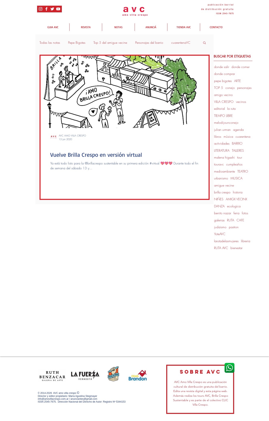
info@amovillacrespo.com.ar (53, 399)
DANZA (219, 206)
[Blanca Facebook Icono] (46, 8)
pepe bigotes (223, 81)
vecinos (241, 101)
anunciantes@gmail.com (84, 399)
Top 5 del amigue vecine (110, 42)
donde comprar (224, 73)
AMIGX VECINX (236, 199)
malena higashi (224, 157)
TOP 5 (218, 87)
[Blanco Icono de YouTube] (58, 8)
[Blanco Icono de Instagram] (40, 8)
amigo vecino (223, 95)
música (228, 136)
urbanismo (221, 178)
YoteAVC (219, 234)
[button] (204, 43)
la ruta (231, 108)
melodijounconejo (226, 122)
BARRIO (237, 143)
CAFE (240, 220)
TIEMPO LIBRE (223, 115)
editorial (219, 108)
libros (217, 136)
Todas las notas (50, 42)
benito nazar (222, 213)
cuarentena (243, 136)
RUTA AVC (221, 248)
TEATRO (242, 171)
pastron (234, 227)
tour (239, 157)
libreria (245, 241)
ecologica (234, 206)
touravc (219, 164)
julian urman (222, 129)
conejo (230, 87)
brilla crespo (222, 192)
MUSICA (236, 178)
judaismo (220, 227)
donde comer (240, 67)
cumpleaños (234, 164)
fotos (245, 213)
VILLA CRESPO (224, 101)
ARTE (237, 81)
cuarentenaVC (180, 42)
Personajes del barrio (149, 42)
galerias (219, 220)
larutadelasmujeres (226, 241)
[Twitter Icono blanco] (52, 8)
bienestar (236, 248)
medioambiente (224, 171)
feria (236, 213)
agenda (238, 129)
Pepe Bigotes (76, 42)
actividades (221, 143)
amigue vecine (224, 185)
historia (237, 192)
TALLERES (238, 150)
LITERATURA (221, 150)
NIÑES (218, 199)
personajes (244, 87)
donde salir (56, 146)
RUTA (230, 220)
